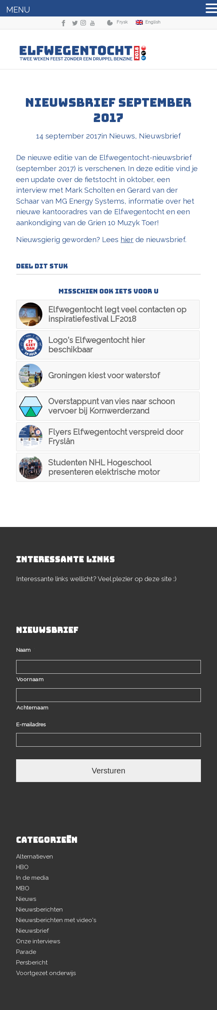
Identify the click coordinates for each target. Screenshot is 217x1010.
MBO (22, 888)
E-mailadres (33, 724)
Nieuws (122, 135)
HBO (22, 867)
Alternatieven (34, 856)
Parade (26, 951)
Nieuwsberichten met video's (56, 920)
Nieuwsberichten (39, 909)
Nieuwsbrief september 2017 (108, 110)
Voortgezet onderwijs (46, 973)
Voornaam (30, 679)
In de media (32, 877)
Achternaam (32, 707)
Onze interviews (38, 941)
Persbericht (31, 962)
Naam (25, 650)
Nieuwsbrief (160, 135)
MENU (18, 10)
